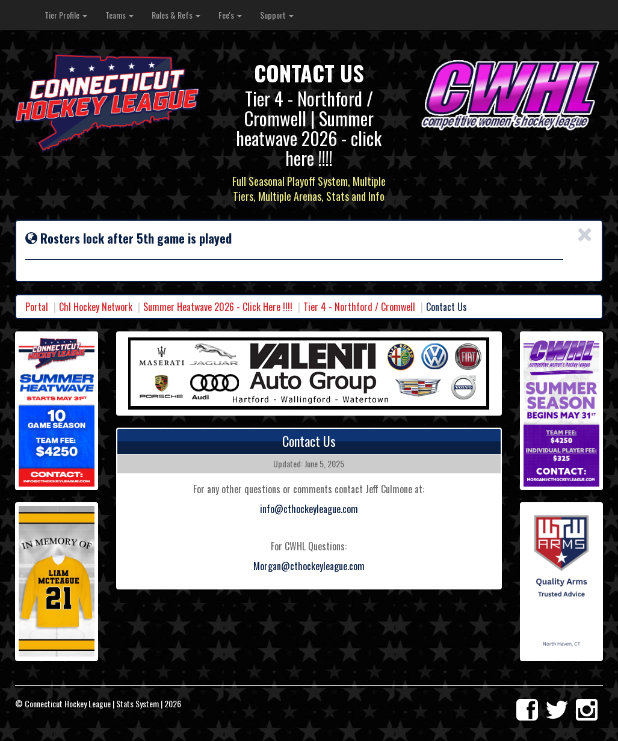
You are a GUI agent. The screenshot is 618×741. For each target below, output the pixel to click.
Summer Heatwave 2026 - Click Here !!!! (217, 307)
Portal (36, 307)
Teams (119, 14)
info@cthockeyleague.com (309, 509)
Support (277, 14)
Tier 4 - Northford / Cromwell (359, 307)
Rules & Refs (176, 14)
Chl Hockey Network (95, 307)
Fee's (230, 14)
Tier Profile (66, 14)
